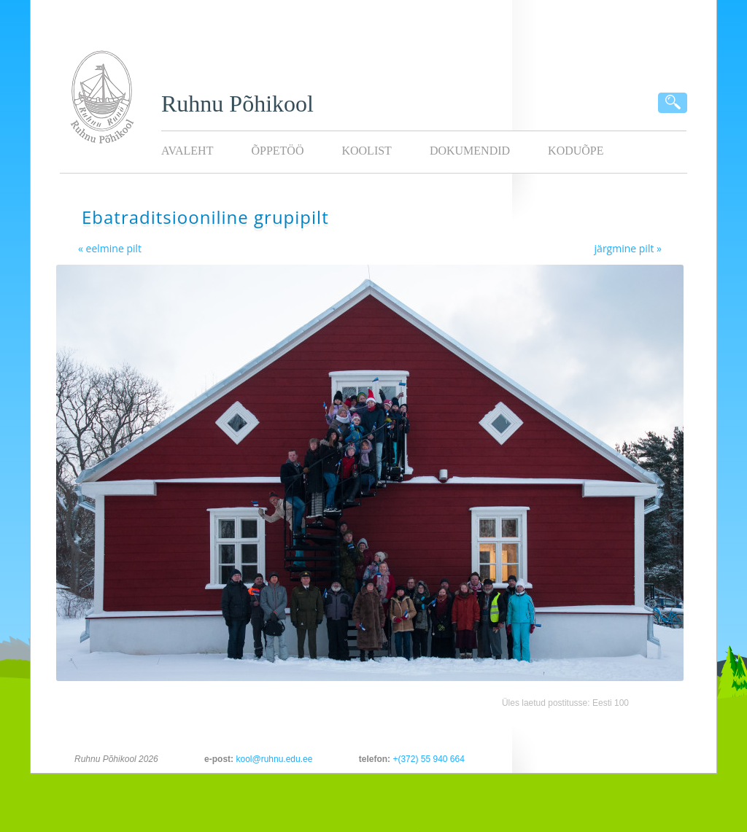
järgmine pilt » (628, 248)
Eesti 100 (610, 703)
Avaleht (187, 150)
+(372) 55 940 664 (428, 759)
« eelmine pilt (110, 248)
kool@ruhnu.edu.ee (274, 759)
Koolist (366, 150)
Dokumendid (470, 150)
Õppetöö (277, 150)
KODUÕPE (575, 150)
